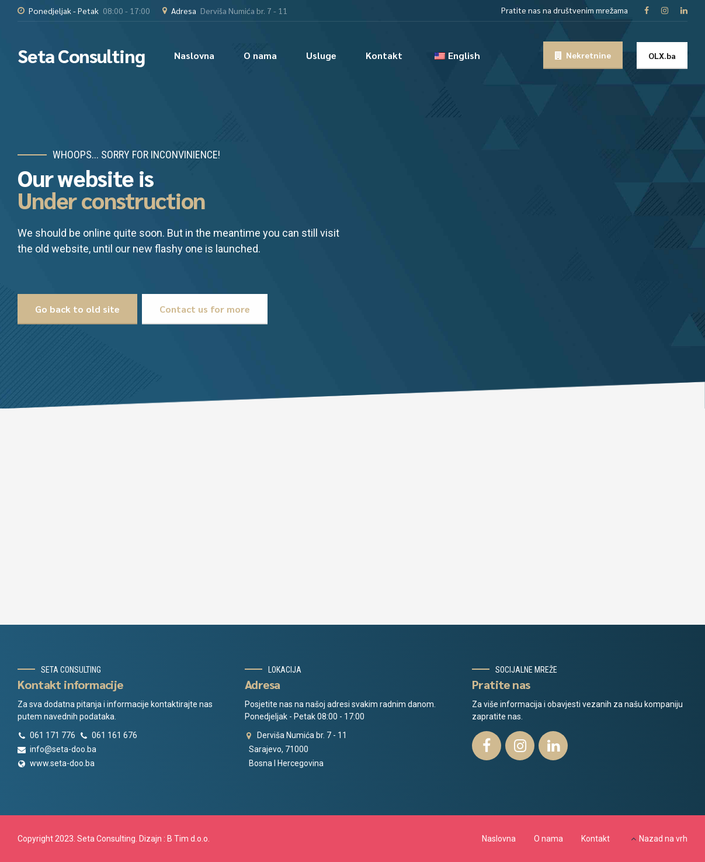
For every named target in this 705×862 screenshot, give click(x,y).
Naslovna (194, 55)
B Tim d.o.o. (188, 838)
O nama (260, 55)
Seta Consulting (81, 55)
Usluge (321, 55)
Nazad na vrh (663, 838)
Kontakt (384, 55)
